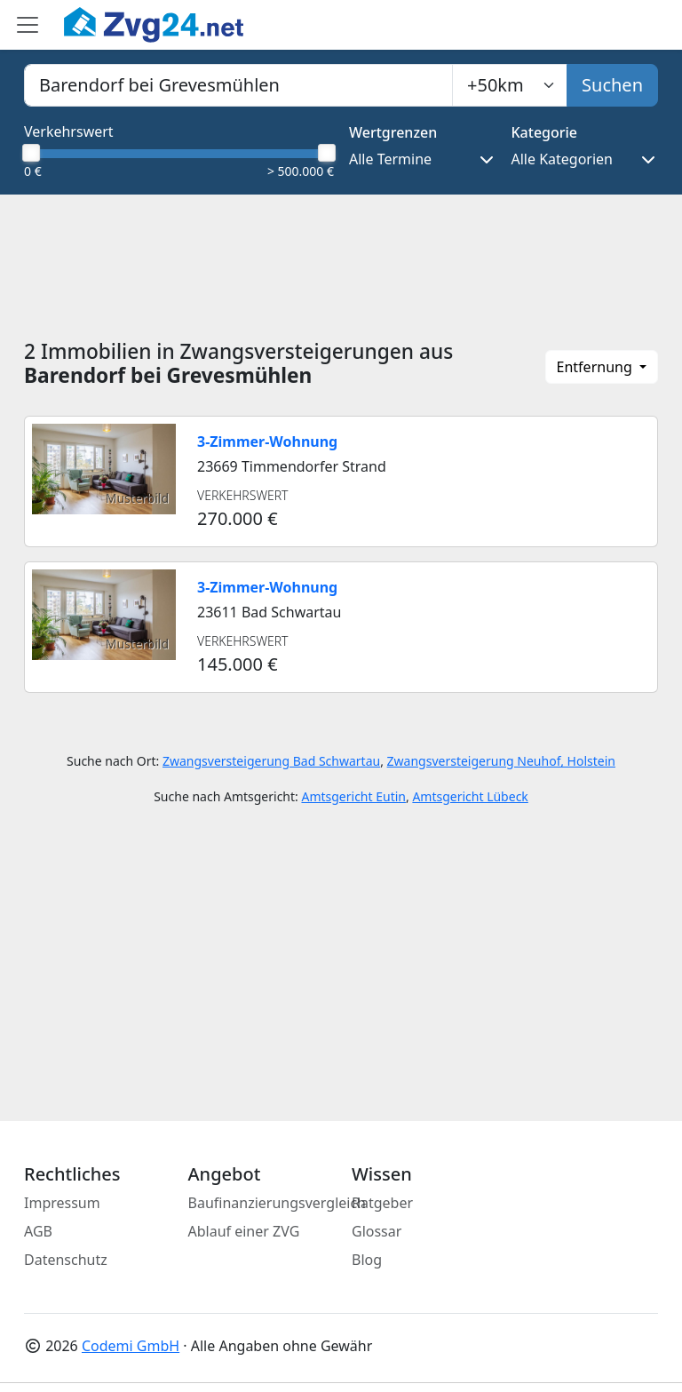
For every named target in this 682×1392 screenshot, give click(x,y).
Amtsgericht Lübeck (469, 796)
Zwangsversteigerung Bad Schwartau (271, 760)
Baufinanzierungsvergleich (277, 1203)
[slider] (31, 153)
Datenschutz (65, 1259)
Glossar (376, 1231)
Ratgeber (382, 1203)
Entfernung (596, 367)
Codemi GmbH (130, 1346)
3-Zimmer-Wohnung (267, 441)
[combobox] (238, 85)
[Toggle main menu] (27, 25)
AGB (38, 1231)
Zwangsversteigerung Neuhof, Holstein (501, 760)
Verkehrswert (69, 131)
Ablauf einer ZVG (244, 1231)
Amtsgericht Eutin (353, 796)
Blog (367, 1259)
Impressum (62, 1203)
